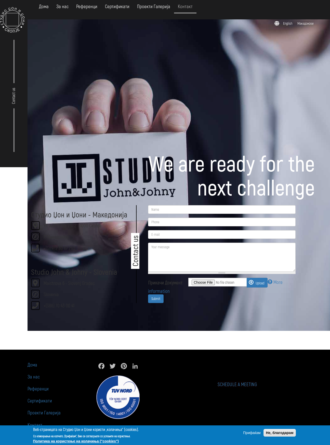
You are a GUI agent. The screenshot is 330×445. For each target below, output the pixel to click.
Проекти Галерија (153, 6)
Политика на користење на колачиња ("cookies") (76, 441)
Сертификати (117, 6)
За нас (62, 6)
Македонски (305, 23)
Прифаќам (252, 433)
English (287, 23)
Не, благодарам (279, 433)
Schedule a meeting (250, 384)
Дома (44, 6)
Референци (86, 6)
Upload (256, 282)
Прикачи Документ (165, 282)
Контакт (185, 6)
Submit (155, 298)
